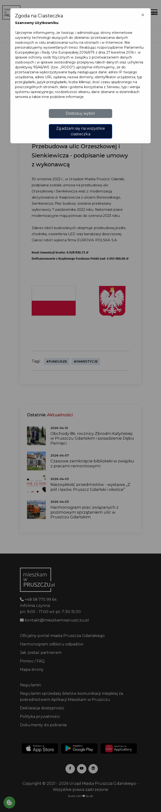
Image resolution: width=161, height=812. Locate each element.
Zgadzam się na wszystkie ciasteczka (80, 131)
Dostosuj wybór (81, 113)
